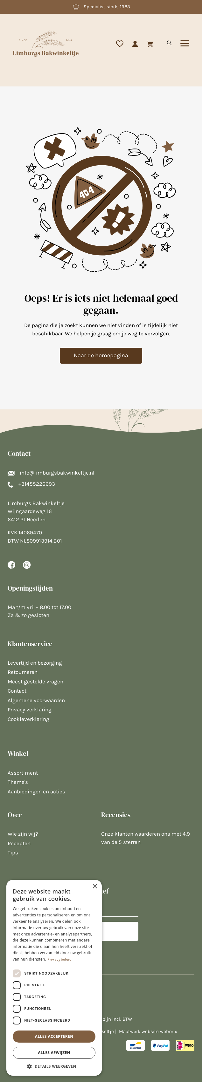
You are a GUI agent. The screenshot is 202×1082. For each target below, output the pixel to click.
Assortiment (23, 773)
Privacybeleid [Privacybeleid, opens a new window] (59, 959)
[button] (54, 1066)
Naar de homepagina (101, 355)
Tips (13, 852)
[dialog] (54, 978)
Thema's (18, 782)
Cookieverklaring (28, 719)
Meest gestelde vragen (35, 681)
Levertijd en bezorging (35, 663)
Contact (17, 691)
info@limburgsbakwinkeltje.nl (51, 472)
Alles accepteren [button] (54, 1036)
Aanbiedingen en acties (36, 791)
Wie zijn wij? (23, 834)
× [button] (94, 886)
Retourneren (23, 672)
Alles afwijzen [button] (54, 1052)
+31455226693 (31, 484)
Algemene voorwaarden (36, 700)
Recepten (19, 843)
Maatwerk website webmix (148, 1031)
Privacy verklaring (30, 709)
